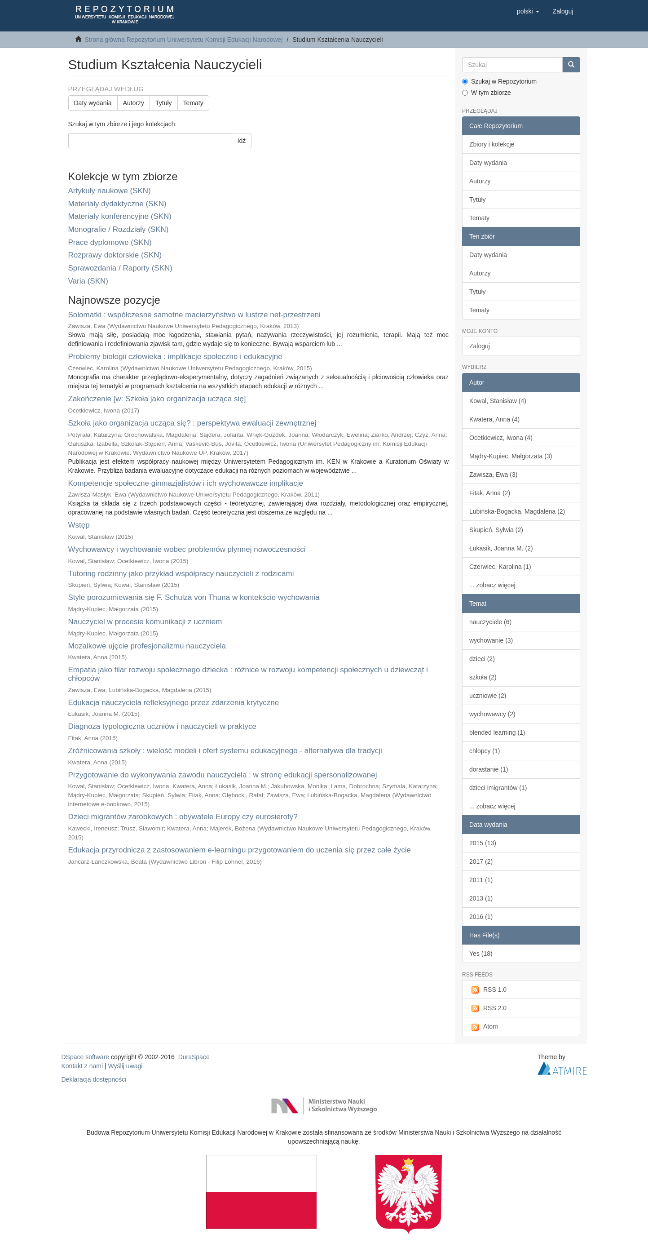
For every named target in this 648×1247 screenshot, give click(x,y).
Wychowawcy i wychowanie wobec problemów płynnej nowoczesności (187, 549)
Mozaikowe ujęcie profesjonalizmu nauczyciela (147, 646)
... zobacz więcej (492, 585)
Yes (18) (481, 953)
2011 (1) (481, 879)
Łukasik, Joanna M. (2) (501, 548)
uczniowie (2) (487, 695)
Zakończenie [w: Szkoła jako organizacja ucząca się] (157, 399)
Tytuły (163, 103)
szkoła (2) (483, 677)
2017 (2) (481, 861)
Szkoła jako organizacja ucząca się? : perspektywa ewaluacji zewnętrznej (192, 423)
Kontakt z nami (82, 1065)
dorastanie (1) (488, 769)
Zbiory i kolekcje (491, 144)
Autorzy (133, 103)
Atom (483, 1027)
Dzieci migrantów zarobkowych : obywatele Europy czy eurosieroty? (183, 816)
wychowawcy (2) (492, 714)
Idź (242, 140)
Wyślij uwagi (125, 1065)
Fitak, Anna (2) (489, 493)
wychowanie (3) (491, 640)
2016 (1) (481, 916)
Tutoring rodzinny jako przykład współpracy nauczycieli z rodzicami (181, 573)
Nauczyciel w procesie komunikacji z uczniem (145, 621)
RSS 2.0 (488, 1008)
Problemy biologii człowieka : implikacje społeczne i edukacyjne (175, 356)
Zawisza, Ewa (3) (493, 474)
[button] (528, 11)
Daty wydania (93, 103)
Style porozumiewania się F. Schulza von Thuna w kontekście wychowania (194, 597)
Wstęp (79, 525)
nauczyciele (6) (490, 622)
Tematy (193, 103)
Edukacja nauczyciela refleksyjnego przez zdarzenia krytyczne (173, 702)
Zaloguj (479, 346)
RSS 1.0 (488, 990)
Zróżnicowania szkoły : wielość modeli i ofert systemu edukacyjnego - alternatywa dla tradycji (225, 750)
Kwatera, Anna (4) (494, 419)
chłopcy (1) (484, 750)
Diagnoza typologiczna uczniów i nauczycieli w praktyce (162, 726)
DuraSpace (194, 1057)
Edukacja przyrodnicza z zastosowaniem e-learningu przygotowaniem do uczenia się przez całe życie (239, 850)
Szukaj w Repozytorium (499, 81)
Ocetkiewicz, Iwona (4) (501, 437)
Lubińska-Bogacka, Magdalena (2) (517, 511)
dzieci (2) (482, 658)
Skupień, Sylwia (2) (496, 529)
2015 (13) (482, 843)
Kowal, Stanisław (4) (497, 400)
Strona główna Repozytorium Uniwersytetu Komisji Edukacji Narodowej (183, 39)
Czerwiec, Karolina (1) (500, 566)
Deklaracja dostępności (94, 1079)
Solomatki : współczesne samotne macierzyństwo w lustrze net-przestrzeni (194, 315)
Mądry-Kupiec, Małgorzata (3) (510, 456)
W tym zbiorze (486, 92)
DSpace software (86, 1057)
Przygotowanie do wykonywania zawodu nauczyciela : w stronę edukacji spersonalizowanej (222, 775)
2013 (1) (481, 898)
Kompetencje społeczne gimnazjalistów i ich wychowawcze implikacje (185, 483)
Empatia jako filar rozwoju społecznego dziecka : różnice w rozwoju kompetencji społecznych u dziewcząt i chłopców (248, 674)
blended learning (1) (497, 732)
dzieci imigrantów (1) (498, 787)
